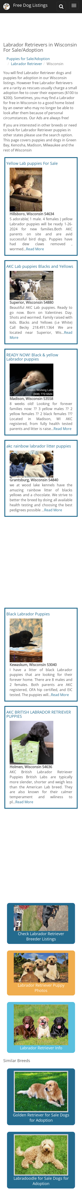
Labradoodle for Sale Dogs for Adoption (41, 1160)
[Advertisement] (41, 24)
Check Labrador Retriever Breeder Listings (41, 923)
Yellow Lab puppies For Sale (32, 163)
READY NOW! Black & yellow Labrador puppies (32, 357)
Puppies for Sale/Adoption (28, 58)
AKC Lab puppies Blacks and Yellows (39, 266)
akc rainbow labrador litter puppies (38, 446)
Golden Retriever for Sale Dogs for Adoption (41, 1097)
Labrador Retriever (26, 63)
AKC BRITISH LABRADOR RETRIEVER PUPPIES (38, 714)
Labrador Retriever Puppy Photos (41, 973)
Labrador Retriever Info (41, 1027)
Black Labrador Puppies (28, 614)
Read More (35, 249)
